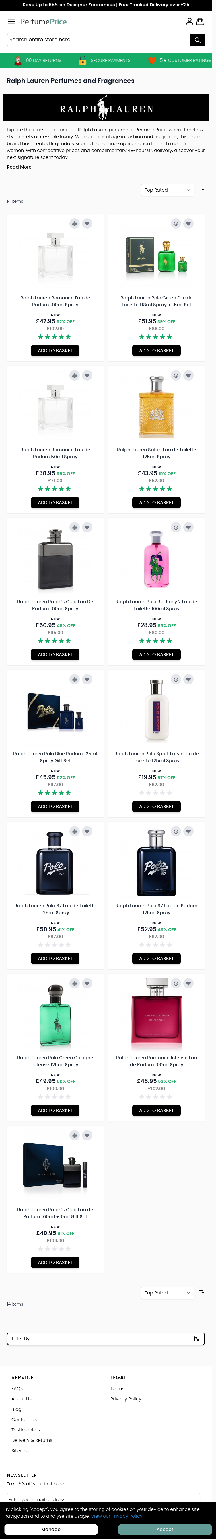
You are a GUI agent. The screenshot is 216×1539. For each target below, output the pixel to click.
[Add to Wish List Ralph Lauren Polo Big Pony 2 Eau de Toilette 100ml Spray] (188, 527)
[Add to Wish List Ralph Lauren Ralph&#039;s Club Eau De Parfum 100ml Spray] (87, 527)
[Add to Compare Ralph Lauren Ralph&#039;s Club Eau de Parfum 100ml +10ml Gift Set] (74, 1135)
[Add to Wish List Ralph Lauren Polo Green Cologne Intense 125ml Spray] (87, 983)
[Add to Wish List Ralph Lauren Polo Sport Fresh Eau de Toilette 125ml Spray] (188, 679)
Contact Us (24, 1419)
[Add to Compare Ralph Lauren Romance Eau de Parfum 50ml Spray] (74, 375)
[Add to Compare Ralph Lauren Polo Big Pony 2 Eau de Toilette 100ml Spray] (176, 527)
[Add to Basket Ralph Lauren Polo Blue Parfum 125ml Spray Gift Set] (55, 806)
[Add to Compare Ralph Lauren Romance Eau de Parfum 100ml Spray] (74, 223)
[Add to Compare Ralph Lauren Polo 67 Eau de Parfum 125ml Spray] (176, 831)
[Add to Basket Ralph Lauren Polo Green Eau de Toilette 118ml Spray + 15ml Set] (156, 350)
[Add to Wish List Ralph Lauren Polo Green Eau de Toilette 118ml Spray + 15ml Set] (188, 223)
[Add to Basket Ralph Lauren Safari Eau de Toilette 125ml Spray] (156, 502)
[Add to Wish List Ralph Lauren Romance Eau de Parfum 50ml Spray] (87, 375)
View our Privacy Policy (117, 1516)
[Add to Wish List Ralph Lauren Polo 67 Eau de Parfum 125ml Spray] (188, 831)
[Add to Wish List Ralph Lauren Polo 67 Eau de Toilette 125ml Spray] (87, 831)
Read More (19, 167)
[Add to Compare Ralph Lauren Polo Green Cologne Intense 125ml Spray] (74, 983)
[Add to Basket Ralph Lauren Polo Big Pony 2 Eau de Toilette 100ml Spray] (156, 654)
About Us (21, 1399)
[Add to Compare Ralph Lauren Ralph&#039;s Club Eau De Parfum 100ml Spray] (74, 527)
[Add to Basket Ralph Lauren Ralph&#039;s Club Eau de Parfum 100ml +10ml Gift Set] (55, 1262)
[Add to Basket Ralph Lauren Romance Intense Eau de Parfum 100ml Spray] (156, 1110)
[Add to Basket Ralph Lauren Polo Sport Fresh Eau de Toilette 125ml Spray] (156, 806)
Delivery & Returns (31, 1440)
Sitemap (21, 1450)
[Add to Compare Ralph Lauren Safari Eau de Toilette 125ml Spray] (176, 375)
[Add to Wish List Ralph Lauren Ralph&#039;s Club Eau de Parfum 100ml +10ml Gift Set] (87, 1135)
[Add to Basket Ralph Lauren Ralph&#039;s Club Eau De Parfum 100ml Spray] (55, 654)
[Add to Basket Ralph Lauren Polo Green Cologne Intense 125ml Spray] (55, 1110)
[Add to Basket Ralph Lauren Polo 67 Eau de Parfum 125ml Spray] (156, 958)
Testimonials (25, 1430)
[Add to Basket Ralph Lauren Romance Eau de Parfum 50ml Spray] (55, 502)
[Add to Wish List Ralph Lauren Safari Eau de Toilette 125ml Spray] (188, 375)
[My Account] (189, 21)
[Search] (197, 40)
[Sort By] (167, 190)
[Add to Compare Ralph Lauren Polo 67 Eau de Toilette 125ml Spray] (74, 831)
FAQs (17, 1388)
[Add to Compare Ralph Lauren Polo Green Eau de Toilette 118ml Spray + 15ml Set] (176, 223)
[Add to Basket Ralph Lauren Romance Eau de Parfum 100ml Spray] (55, 350)
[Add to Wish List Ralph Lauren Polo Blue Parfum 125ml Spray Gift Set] (87, 679)
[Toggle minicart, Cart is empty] (200, 21)
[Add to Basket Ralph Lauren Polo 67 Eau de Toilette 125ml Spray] (55, 958)
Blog (16, 1409)
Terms (117, 1388)
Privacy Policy (125, 1399)
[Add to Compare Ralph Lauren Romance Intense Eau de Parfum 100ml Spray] (176, 983)
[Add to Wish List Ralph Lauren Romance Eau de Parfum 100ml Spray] (87, 223)
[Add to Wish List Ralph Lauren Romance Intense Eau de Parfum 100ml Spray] (188, 983)
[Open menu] (11, 21)
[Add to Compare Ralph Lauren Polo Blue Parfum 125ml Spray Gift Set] (74, 679)
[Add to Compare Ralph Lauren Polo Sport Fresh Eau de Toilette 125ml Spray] (176, 679)
